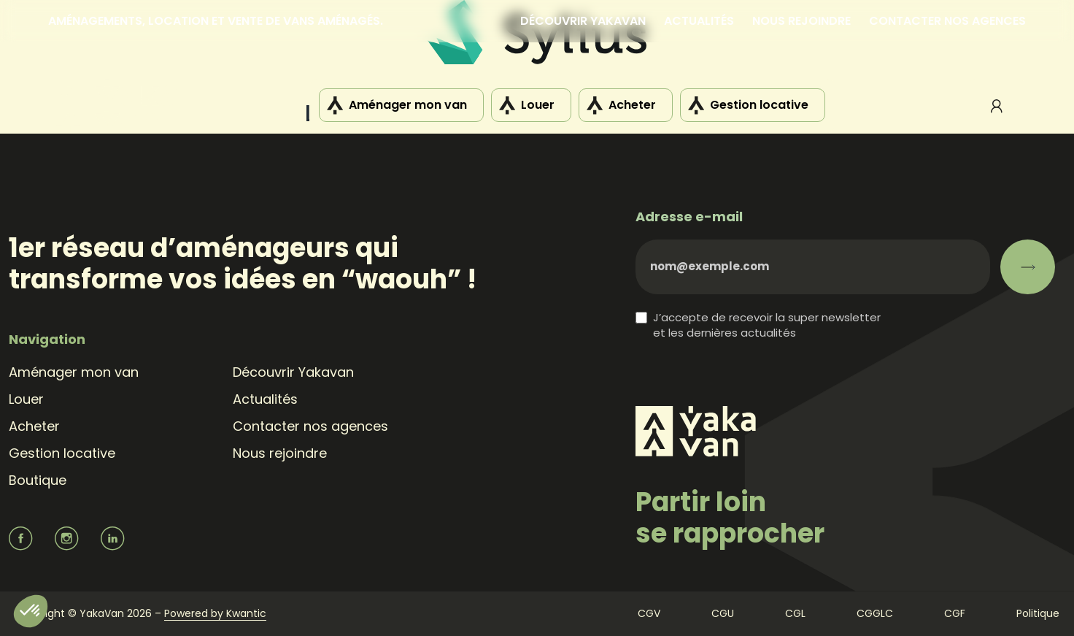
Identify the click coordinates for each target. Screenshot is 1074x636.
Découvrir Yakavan (583, 20)
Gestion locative (759, 104)
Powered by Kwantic (215, 613)
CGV (649, 613)
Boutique (37, 480)
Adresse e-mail (689, 216)
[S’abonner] (1027, 267)
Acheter (632, 104)
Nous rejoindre (801, 20)
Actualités (699, 20)
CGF (954, 613)
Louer (538, 104)
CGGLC (875, 613)
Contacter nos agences (947, 20)
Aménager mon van (408, 104)
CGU (722, 613)
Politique (1037, 613)
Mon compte (996, 106)
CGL (795, 613)
